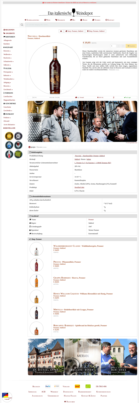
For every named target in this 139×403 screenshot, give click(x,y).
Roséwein (7, 58)
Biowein (6, 86)
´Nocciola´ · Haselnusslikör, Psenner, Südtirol (90, 156)
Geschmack (7, 89)
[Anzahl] (113, 46)
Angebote (60, 20)
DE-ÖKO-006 (101, 386)
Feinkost (6, 117)
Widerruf (54, 392)
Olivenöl (6, 121)
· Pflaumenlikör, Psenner (67, 262)
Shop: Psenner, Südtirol (95, 31)
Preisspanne (7, 72)
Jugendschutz (37, 396)
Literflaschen (8, 96)
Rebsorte (6, 75)
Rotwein (6, 51)
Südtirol (77, 159)
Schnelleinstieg (32, 20)
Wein (47, 20)
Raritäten (7, 44)
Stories (96, 20)
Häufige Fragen (70, 396)
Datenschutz (68, 392)
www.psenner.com (132, 142)
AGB (43, 392)
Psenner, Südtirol (34, 38)
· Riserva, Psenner (69, 278)
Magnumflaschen (9, 100)
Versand (82, 97)
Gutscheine (7, 107)
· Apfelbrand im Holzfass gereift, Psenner (80, 326)
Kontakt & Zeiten (88, 396)
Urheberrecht (53, 396)
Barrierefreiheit (84, 392)
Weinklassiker (8, 79)
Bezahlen (36, 386)
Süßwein (6, 65)
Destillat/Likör (79, 187)
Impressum (32, 392)
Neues (83, 20)
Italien (89, 159)
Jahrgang (6, 82)
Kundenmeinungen (103, 392)
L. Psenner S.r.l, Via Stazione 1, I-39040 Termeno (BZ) (93, 163)
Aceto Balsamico (9, 124)
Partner (104, 396)
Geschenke (7, 110)
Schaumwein (8, 61)
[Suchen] (22, 25)
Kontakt (109, 20)
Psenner (91, 219)
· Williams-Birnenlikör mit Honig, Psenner (83, 294)
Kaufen (131, 46)
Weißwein (7, 54)
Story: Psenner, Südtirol (74, 31)
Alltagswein (7, 40)
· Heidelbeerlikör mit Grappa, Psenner (73, 310)
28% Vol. (101, 97)
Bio (72, 20)
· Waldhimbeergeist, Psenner (78, 246)
